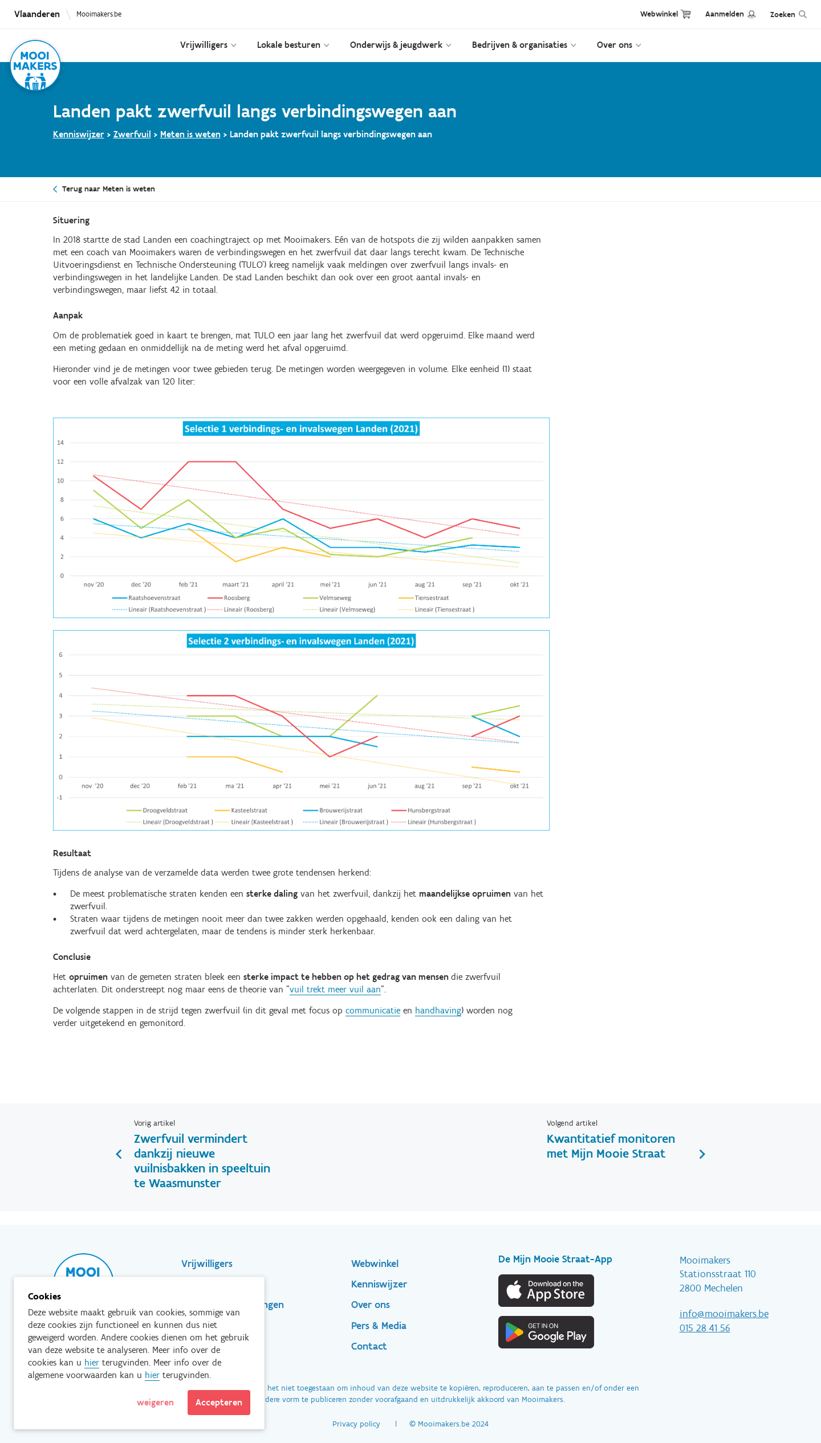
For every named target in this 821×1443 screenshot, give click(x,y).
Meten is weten (190, 134)
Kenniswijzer (78, 134)
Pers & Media (379, 1325)
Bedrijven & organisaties (519, 44)
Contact (369, 1346)
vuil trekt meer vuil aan (335, 989)
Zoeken (782, 14)
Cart (685, 14)
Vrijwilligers (203, 44)
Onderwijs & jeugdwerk (396, 44)
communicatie (373, 1010)
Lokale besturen (288, 44)
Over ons (614, 44)
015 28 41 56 (705, 1328)
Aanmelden (724, 14)
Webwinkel (659, 14)
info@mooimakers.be (724, 1313)
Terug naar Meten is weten (108, 189)
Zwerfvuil (132, 134)
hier (91, 1362)
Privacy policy (356, 1424)
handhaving (438, 1010)
